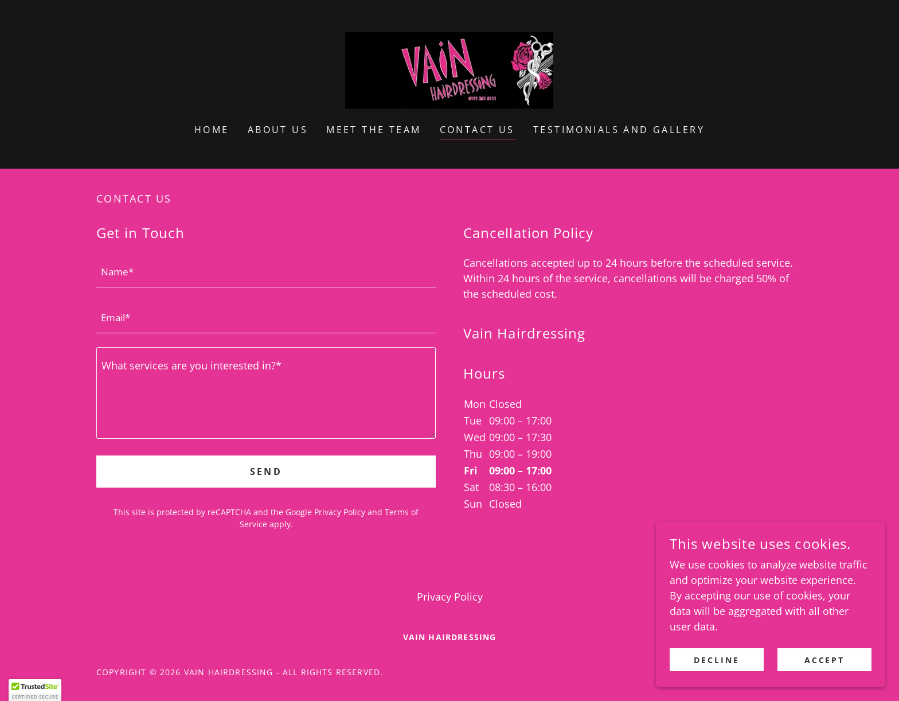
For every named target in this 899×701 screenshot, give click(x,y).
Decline (717, 660)
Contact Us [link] (477, 129)
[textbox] (266, 271)
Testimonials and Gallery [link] (619, 129)
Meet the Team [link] (373, 129)
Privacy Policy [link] (339, 512)
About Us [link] (278, 129)
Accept (824, 660)
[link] (449, 69)
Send (266, 471)
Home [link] (211, 129)
